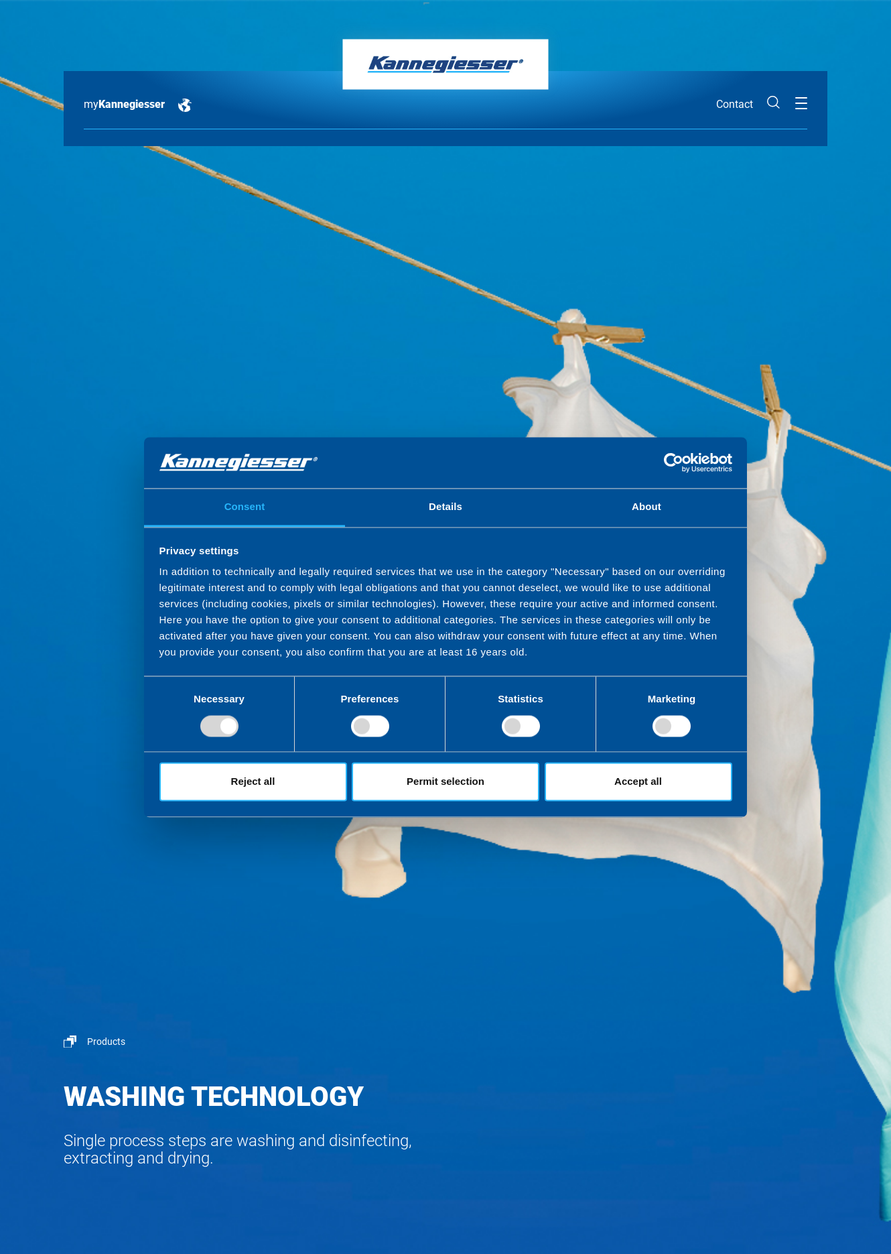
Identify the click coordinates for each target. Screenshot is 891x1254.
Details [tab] (445, 507)
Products (106, 1041)
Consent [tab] (244, 507)
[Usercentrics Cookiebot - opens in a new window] (673, 462)
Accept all (638, 782)
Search (774, 103)
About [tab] (646, 507)
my (124, 104)
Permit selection (445, 782)
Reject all (253, 782)
